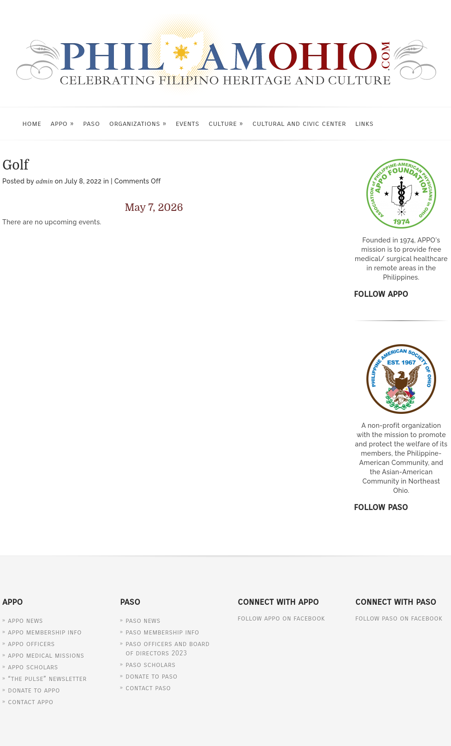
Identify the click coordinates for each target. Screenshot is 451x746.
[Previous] (32, 207)
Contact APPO (30, 702)
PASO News (143, 620)
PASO (91, 123)
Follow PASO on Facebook (399, 618)
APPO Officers (31, 644)
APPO (62, 123)
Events (187, 123)
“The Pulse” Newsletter (47, 678)
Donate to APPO (34, 690)
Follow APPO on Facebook (281, 618)
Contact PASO (148, 688)
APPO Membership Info (45, 632)
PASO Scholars (151, 665)
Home (31, 123)
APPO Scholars (33, 667)
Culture (226, 123)
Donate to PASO (152, 676)
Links (364, 123)
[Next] (275, 207)
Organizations (137, 123)
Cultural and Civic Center (299, 123)
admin (44, 181)
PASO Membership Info (162, 632)
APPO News (25, 620)
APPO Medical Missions (46, 655)
